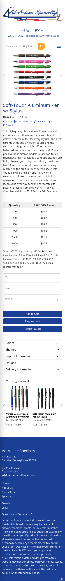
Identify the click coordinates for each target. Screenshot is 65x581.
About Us (7, 487)
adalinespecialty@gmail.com (42, 35)
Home (5, 483)
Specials (6, 496)
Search (6, 503)
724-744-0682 (15, 35)
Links (5, 507)
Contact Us (8, 492)
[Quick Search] (20, 46)
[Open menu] (59, 46)
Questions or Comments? (17, 514)
